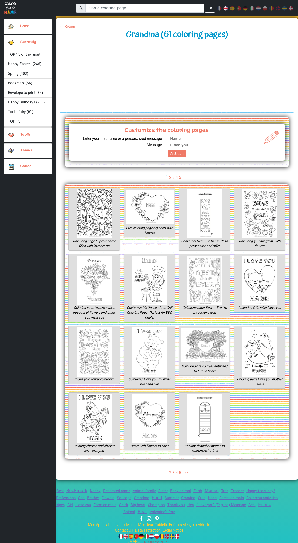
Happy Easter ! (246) (25, 64)
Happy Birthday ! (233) (26, 102)
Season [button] (25, 166)
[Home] (11, 26)
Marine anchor (87, 504)
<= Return (68, 26)
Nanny (102, 491)
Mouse (226, 490)
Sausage (159, 498)
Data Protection (148, 529)
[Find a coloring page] (144, 8)
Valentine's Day (193, 510)
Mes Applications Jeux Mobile (110, 523)
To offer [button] (26, 135)
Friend (142, 510)
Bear (172, 510)
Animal (158, 510)
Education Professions (86, 498)
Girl (121, 504)
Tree (240, 491)
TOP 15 (14, 121)
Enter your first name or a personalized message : (119, 139)
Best (64, 491)
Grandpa (228, 498)
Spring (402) (18, 74)
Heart (254, 498)
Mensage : (155, 145)
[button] (11, 42)
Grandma (177, 498)
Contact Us (121, 529)
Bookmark (82, 490)
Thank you (235, 504)
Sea (112, 498)
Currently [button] (27, 42)
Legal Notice (175, 529)
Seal (129, 510)
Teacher (253, 491)
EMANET (134, 540)
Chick (178, 504)
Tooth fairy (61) (20, 112)
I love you (135, 504)
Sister (174, 491)
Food (194, 497)
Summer (210, 498)
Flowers (142, 498)
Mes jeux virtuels (199, 523)
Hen (250, 504)
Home (25, 26)
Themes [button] (26, 150)
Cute (242, 498)
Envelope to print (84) (26, 93)
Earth (211, 491)
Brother (125, 498)
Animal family (154, 491)
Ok (209, 8)
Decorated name (124, 491)
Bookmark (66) (20, 83)
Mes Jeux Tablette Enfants (160, 523)
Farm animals (159, 504)
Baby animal (193, 491)
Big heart (194, 504)
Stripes (109, 504)
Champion (214, 504)
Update (176, 153)
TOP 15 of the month (25, 54)
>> (187, 177)
